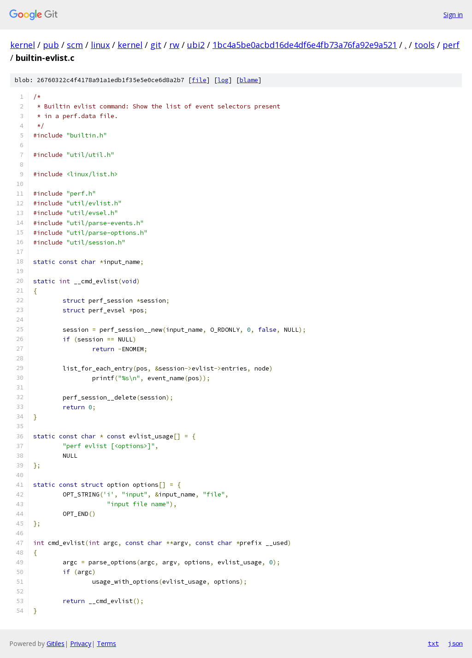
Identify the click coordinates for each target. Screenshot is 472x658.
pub (51, 44)
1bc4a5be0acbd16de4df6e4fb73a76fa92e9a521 (304, 44)
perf (451, 44)
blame (249, 80)
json (455, 643)
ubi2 (196, 44)
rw (174, 44)
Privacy (80, 643)
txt (433, 643)
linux (100, 44)
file (199, 80)
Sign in (453, 14)
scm (75, 44)
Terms (106, 643)
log (223, 80)
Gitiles (56, 643)
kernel (22, 44)
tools (424, 44)
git (155, 44)
